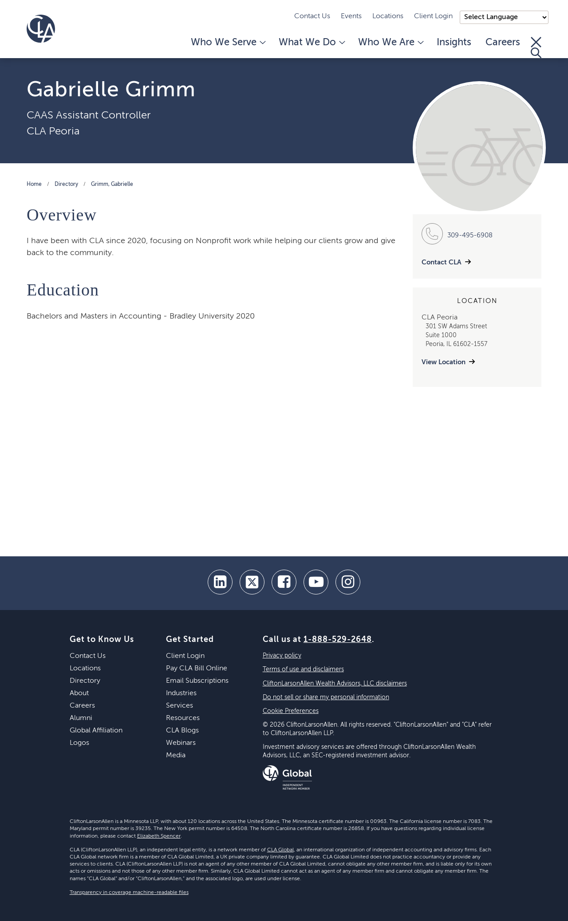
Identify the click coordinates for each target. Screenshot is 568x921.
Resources (183, 718)
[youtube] (316, 582)
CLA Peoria (53, 131)
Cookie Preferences (291, 711)
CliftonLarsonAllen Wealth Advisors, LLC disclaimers (335, 684)
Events (351, 16)
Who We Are (390, 42)
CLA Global (280, 850)
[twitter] (252, 582)
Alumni (81, 718)
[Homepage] (41, 29)
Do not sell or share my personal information (326, 697)
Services (179, 705)
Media (175, 755)
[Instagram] (347, 582)
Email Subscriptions (197, 681)
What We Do (311, 42)
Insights (454, 42)
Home (34, 184)
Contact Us (312, 16)
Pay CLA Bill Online (196, 668)
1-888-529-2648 (338, 640)
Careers (502, 42)
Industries (181, 693)
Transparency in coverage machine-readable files (129, 892)
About (79, 693)
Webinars (181, 743)
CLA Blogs (182, 730)
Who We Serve (227, 42)
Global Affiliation (96, 730)
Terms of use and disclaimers (303, 669)
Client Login (433, 16)
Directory (66, 184)
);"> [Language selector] (504, 17)
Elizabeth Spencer (159, 836)
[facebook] (284, 582)
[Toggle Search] (536, 47)
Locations (387, 16)
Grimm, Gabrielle (112, 184)
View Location (443, 362)
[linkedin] (220, 582)
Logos (79, 743)
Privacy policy (282, 656)
